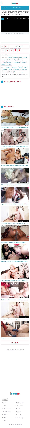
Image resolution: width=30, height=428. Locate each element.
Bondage (14, 60)
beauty (5, 69)
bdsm (25, 67)
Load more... (15, 342)
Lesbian (9, 62)
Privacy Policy (6, 411)
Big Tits (9, 60)
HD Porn (4, 62)
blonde (8, 67)
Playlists (18, 412)
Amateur (15, 57)
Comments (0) (15, 50)
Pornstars (23, 62)
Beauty (3, 60)
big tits (10, 69)
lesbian (11, 72)
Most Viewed (19, 403)
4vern (10, 55)
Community (19, 418)
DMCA (4, 406)
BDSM (25, 57)
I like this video (2, 46)
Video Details (7, 50)
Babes (20, 57)
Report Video (19, 50)
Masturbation (16, 62)
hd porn (5, 72)
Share (11, 50)
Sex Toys (8, 64)
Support (4, 414)
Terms (4, 403)
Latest (4, 420)
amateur (14, 67)
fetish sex (24, 69)
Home (5, 7)
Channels (18, 415)
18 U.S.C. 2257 (6, 408)
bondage (17, 69)
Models (17, 409)
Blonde (10, 57)
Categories (17, 7)
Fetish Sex (20, 60)
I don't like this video (6, 46)
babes (20, 67)
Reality (3, 64)
